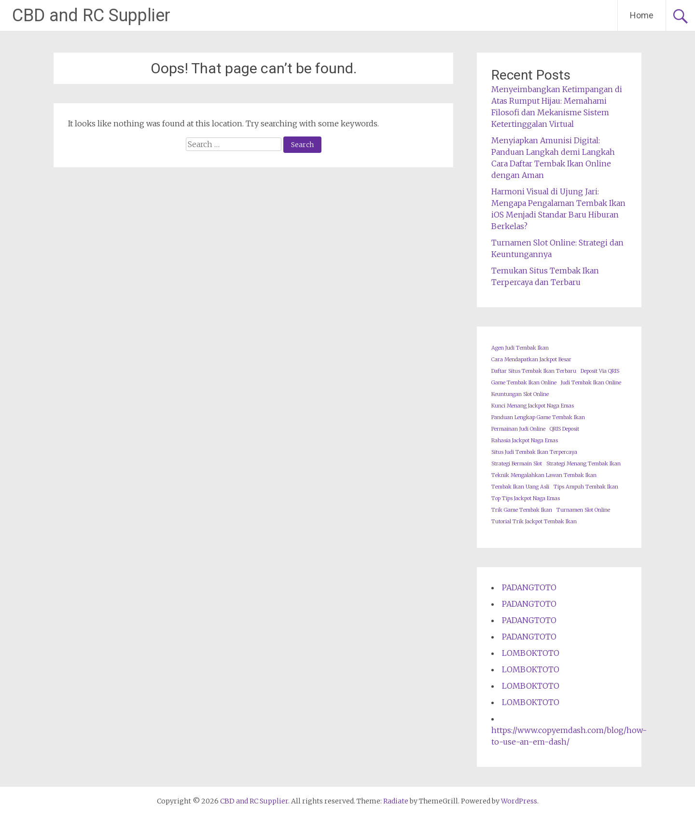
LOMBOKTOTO (530, 653)
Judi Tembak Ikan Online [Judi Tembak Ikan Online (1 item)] (591, 383)
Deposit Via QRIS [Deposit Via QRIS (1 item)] (600, 371)
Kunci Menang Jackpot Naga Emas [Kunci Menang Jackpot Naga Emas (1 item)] (532, 406)
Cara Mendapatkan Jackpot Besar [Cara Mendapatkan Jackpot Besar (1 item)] (531, 359)
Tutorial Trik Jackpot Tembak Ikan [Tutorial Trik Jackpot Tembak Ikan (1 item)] (534, 521)
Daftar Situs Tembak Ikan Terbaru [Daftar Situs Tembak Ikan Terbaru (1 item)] (533, 371)
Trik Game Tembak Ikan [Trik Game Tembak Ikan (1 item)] (521, 510)
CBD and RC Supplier (91, 15)
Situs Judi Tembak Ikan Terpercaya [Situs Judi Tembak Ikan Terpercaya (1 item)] (534, 452)
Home (641, 15)
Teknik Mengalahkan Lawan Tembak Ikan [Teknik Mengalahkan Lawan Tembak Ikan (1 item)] (544, 475)
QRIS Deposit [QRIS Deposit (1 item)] (564, 429)
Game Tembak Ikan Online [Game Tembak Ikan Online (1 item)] (523, 383)
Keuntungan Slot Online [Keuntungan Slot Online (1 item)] (520, 394)
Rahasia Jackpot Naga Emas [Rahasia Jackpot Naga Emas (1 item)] (524, 440)
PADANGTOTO (529, 587)
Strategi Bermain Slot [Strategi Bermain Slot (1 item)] (516, 464)
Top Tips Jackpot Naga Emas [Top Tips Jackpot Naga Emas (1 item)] (525, 498)
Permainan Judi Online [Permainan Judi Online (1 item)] (518, 429)
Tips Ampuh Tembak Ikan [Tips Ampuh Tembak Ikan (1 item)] (586, 487)
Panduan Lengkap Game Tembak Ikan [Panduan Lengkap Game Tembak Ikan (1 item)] (538, 417)
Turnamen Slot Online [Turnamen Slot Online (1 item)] (583, 510)
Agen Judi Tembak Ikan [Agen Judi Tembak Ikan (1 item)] (520, 348)
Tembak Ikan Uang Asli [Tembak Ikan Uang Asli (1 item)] (520, 487)
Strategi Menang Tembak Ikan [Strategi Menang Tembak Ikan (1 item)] (583, 464)
